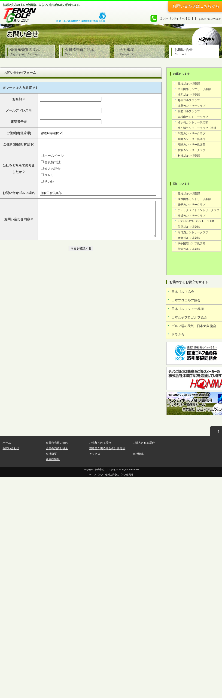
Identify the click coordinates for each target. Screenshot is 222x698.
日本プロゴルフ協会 (186, 300)
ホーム (7, 442)
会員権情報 (53, 459)
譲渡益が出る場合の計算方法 (107, 448)
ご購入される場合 (144, 442)
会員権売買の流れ (31, 52)
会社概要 (140, 52)
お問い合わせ (11, 448)
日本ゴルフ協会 (182, 292)
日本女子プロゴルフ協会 (189, 317)
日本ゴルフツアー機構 (187, 309)
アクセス (94, 453)
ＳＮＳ (49, 175)
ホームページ (54, 156)
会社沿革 (138, 453)
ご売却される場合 (100, 442)
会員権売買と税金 (85, 52)
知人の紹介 (52, 168)
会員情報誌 (52, 162)
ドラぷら (177, 334)
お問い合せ (195, 52)
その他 (49, 181)
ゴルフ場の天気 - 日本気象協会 (193, 326)
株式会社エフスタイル (106, 469)
